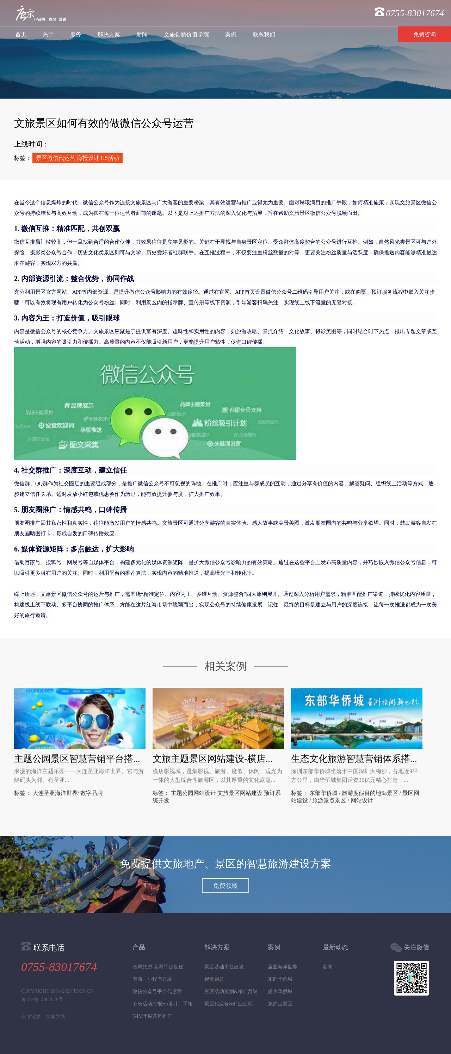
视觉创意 (214, 979)
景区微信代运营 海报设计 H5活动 (77, 158)
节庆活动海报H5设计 (155, 1003)
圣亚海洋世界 (282, 966)
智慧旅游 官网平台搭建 (157, 966)
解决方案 (109, 34)
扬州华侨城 (280, 991)
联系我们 (264, 34)
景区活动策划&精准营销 (231, 991)
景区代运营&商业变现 (228, 1003)
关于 (48, 34)
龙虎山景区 (280, 1003)
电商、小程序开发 (152, 979)
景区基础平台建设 (224, 966)
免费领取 (225, 885)
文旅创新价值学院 (186, 34)
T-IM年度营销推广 (152, 1016)
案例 (230, 34)
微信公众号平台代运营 (157, 991)
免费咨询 (424, 34)
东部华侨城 (280, 979)
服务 (75, 34)
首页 (20, 34)
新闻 (142, 34)
